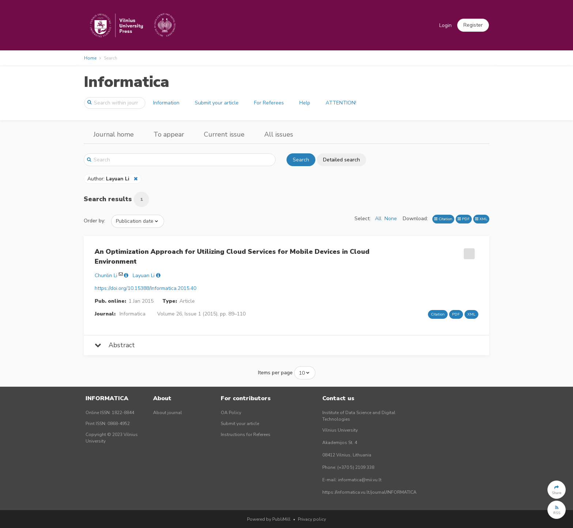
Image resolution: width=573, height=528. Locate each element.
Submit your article (217, 102)
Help (304, 102)
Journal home (114, 134)
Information (166, 102)
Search (301, 159)
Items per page (275, 372)
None (390, 218)
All (378, 218)
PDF (464, 219)
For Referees (269, 102)
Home (90, 58)
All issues (278, 134)
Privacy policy (312, 519)
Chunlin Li (106, 275)
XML (481, 219)
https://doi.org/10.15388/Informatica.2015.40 (145, 288)
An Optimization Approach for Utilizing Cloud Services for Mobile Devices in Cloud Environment (232, 256)
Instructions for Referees (245, 434)
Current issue (224, 134)
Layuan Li (144, 275)
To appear (168, 134)
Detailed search (341, 159)
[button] (473, 25)
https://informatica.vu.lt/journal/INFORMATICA (369, 492)
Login (445, 25)
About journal (167, 413)
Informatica (126, 82)
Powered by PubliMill (269, 519)
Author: (109, 178)
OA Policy (231, 413)
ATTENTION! (341, 102)
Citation (443, 219)
